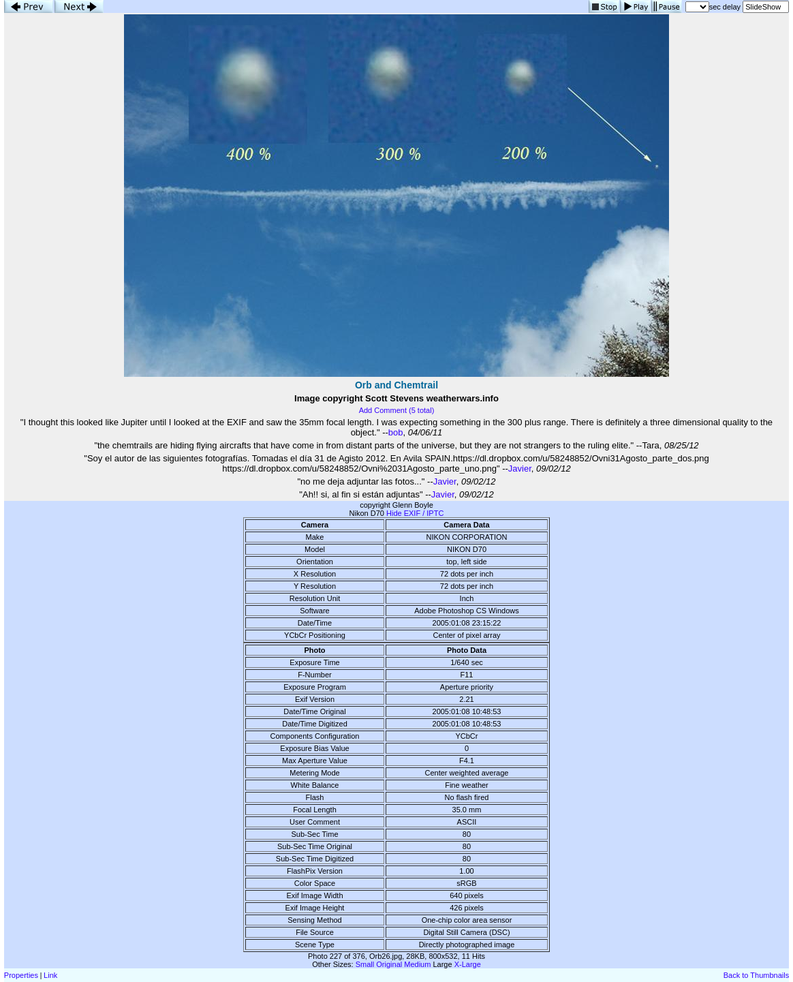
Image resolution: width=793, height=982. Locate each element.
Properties (21, 975)
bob (395, 432)
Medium (417, 964)
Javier (519, 468)
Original (389, 964)
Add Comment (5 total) (397, 410)
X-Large (467, 964)
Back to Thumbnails (756, 975)
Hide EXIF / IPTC (415, 513)
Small (365, 964)
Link (50, 975)
